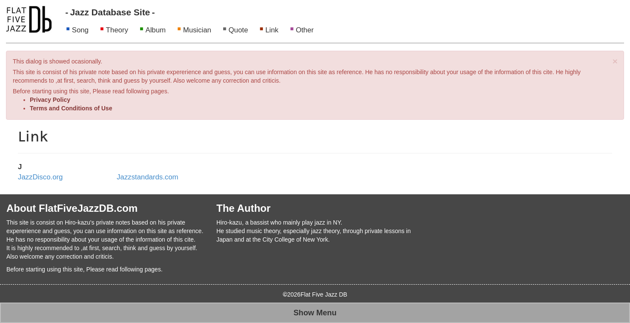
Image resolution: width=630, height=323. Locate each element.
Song (80, 30)
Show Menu (315, 313)
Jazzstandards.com (147, 177)
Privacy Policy (50, 99)
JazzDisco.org (40, 177)
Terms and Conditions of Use (71, 108)
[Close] (615, 61)
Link (272, 30)
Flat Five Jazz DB (323, 294)
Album (155, 30)
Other (305, 30)
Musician (197, 30)
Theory (117, 30)
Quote (238, 30)
